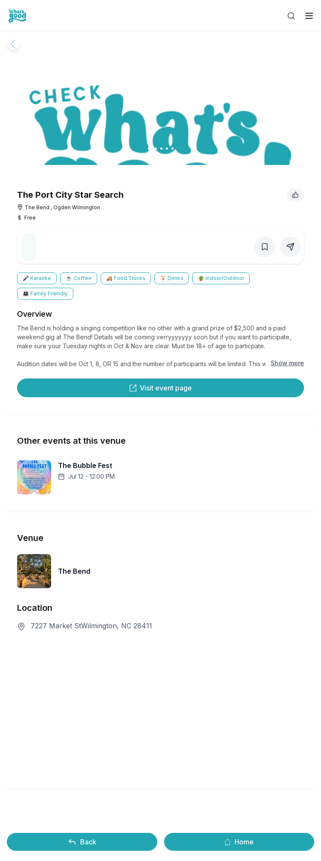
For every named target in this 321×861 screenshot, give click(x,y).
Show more (287, 363)
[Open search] (291, 15)
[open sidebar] (309, 15)
